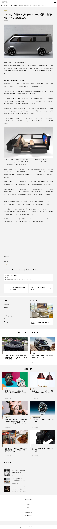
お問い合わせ (19, 523)
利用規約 (34, 523)
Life (5, 319)
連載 (7, 279)
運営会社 (38, 523)
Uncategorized (7, 322)
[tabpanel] (41, 314)
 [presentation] (54, 335)
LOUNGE (6, 304)
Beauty (5, 310)
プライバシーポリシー (27, 523)
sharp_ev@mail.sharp (9, 264)
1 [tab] (40, 316)
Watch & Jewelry (8, 316)
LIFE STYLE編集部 (13, 275)
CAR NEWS (11, 279)
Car (7, 277)
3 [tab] (42, 316)
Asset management (28, 515)
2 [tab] (41, 316)
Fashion (6, 307)
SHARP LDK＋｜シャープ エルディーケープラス (22, 279)
